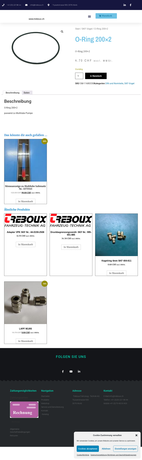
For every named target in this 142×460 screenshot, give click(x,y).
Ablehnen (106, 449)
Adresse (77, 404)
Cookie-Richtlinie (83, 455)
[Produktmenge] (79, 88)
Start (77, 41)
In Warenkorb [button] (25, 213)
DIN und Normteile (114, 95)
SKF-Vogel (87, 41)
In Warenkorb (96, 88)
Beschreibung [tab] (12, 104)
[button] (136, 435)
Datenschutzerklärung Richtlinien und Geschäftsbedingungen (113, 455)
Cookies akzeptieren (87, 449)
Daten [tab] (27, 104)
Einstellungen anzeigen (125, 449)
